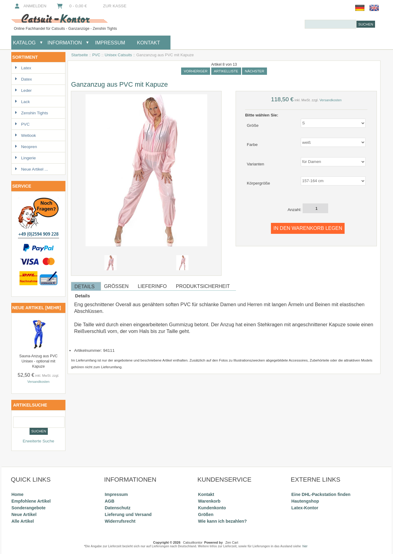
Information (64, 42)
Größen (206, 514)
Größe (253, 125)
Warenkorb (209, 501)
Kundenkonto (212, 507)
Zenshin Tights (31, 113)
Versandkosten (38, 381)
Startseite (79, 55)
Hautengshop (305, 501)
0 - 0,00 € (71, 6)
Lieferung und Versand (128, 514)
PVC (96, 55)
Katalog (24, 42)
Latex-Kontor (304, 507)
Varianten (255, 163)
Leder (23, 90)
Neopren (26, 146)
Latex (23, 68)
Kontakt (148, 42)
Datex (23, 79)
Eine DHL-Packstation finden (320, 494)
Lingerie (25, 158)
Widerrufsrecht (120, 521)
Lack (22, 101)
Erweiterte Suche (38, 441)
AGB (109, 501)
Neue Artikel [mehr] (36, 307)
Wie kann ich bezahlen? (222, 521)
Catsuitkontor (192, 542)
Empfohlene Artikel (31, 501)
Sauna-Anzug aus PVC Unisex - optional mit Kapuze (38, 361)
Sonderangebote (29, 507)
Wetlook (25, 135)
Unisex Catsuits (118, 55)
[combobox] (330, 24)
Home (17, 494)
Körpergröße (258, 183)
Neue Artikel (24, 514)
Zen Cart (231, 542)
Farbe (252, 144)
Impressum (109, 42)
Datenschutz (117, 507)
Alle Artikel (23, 521)
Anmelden (29, 6)
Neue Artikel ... (31, 169)
